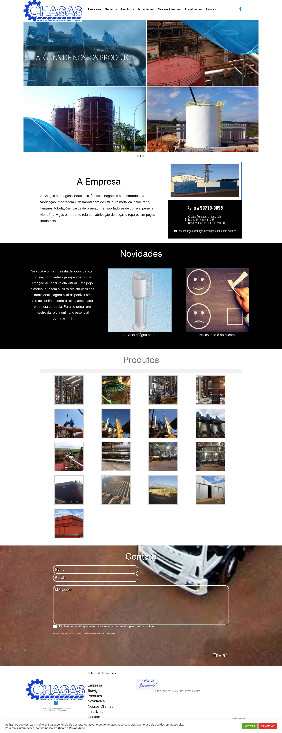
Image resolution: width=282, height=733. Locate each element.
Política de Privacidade (102, 673)
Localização (193, 9)
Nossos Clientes (169, 9)
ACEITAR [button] (249, 726)
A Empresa (98, 181)
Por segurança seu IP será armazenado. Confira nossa (84, 633)
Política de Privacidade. (70, 728)
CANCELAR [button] (268, 726)
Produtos (127, 9)
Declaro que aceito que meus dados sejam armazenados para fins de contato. (107, 626)
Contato (211, 9)
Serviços (111, 9)
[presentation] (83, 642)
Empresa (94, 9)
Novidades (146, 9)
